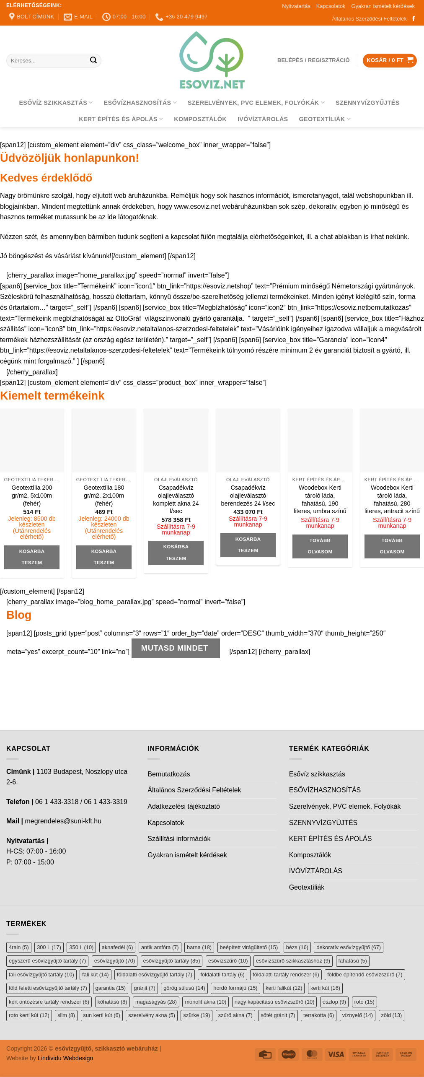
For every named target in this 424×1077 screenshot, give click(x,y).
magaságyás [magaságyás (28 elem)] (156, 1002)
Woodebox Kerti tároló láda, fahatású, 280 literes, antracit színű (392, 499)
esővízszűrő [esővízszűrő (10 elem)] (228, 961)
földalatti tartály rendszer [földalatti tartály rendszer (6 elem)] (286, 974)
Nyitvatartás (296, 6)
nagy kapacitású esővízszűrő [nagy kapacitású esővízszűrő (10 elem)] (275, 1002)
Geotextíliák (325, 119)
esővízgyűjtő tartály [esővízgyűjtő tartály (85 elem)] (171, 961)
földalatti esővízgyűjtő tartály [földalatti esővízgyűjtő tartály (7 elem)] (154, 974)
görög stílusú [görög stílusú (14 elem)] (184, 988)
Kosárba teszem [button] (32, 557)
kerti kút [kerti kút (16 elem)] (325, 988)
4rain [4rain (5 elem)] (19, 947)
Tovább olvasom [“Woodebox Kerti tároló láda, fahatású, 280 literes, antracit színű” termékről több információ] (392, 546)
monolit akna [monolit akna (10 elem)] (205, 1002)
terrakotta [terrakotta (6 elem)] (318, 1015)
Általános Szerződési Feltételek (369, 19)
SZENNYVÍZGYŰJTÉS (368, 102)
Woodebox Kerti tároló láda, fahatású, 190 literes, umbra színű (320, 499)
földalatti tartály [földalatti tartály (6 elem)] (222, 974)
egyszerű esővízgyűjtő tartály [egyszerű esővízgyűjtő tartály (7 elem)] (47, 961)
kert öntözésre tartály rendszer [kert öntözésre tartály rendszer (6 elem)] (49, 1002)
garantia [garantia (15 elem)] (111, 988)
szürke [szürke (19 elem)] (196, 1015)
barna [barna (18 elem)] (199, 947)
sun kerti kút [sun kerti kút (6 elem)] (101, 1015)
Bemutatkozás (168, 774)
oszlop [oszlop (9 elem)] (334, 1002)
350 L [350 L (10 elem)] (81, 947)
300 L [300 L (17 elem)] (49, 947)
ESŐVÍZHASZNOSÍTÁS (140, 102)
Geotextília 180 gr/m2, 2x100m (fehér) (104, 495)
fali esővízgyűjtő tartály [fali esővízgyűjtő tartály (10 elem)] (41, 974)
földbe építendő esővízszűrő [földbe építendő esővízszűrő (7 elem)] (364, 974)
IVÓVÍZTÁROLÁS (263, 119)
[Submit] (94, 61)
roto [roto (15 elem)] (364, 1002)
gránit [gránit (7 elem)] (144, 988)
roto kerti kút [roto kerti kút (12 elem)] (29, 1015)
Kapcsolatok (331, 6)
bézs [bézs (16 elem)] (297, 947)
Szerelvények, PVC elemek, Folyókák (256, 102)
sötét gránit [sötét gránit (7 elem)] (278, 1015)
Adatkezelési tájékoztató (183, 806)
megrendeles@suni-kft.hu (63, 821)
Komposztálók (200, 119)
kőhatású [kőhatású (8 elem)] (112, 1002)
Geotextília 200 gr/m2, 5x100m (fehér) (32, 495)
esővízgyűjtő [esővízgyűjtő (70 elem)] (114, 961)
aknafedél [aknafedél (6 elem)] (117, 947)
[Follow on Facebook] (413, 19)
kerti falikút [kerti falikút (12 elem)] (284, 988)
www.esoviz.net (197, 206)
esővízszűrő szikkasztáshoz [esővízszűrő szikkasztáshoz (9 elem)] (293, 961)
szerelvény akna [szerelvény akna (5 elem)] (151, 1015)
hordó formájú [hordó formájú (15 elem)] (235, 988)
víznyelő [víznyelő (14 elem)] (357, 1015)
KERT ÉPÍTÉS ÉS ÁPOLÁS (121, 119)
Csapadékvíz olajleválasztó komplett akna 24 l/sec (176, 499)
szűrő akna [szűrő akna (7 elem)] (235, 1015)
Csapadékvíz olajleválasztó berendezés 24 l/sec (248, 495)
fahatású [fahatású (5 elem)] (353, 961)
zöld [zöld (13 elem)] (391, 1015)
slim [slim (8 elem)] (66, 1015)
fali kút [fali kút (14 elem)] (95, 974)
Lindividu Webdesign (65, 1058)
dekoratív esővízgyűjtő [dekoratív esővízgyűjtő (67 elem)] (348, 947)
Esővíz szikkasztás (56, 102)
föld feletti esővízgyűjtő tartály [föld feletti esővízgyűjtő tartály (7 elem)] (48, 988)
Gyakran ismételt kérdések (383, 6)
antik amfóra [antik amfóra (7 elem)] (160, 947)
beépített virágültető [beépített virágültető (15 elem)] (249, 947)
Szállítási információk (178, 838)
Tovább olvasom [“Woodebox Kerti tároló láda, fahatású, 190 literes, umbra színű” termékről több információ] (320, 546)
